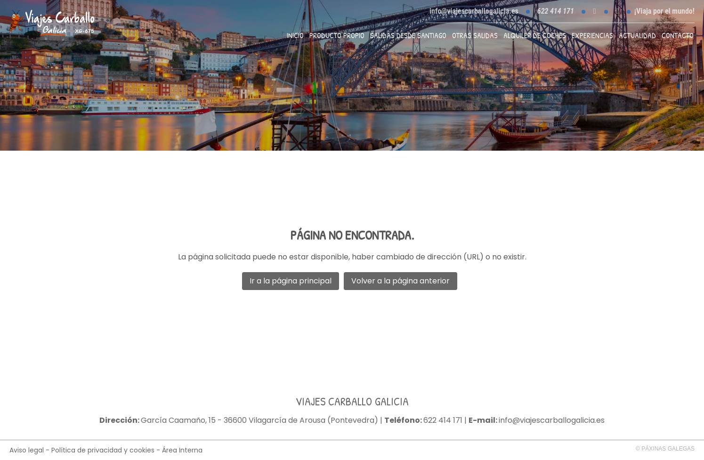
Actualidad (637, 35)
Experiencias (592, 35)
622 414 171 (442, 420)
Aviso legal (26, 450)
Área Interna (182, 450)
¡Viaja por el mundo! (664, 11)
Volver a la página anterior (400, 280)
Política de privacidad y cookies (102, 450)
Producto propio (336, 35)
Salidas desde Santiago (408, 35)
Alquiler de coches (534, 35)
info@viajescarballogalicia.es (473, 11)
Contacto (678, 35)
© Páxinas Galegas (665, 448)
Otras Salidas (475, 35)
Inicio (295, 35)
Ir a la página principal (291, 280)
